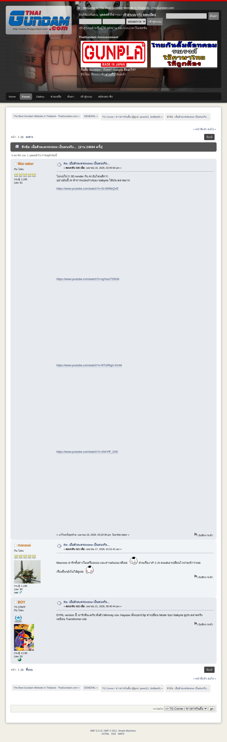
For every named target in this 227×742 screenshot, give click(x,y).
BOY (21, 602)
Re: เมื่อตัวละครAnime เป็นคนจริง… (87, 163)
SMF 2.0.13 (96, 731)
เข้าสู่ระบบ (129, 14)
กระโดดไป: (158, 709)
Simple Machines (127, 731)
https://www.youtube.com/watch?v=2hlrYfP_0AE (87, 451)
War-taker (25, 164)
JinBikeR (155, 117)
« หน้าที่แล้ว (200, 129)
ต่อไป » (212, 129)
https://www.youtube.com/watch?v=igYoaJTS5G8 (88, 279)
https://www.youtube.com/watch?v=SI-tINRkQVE (88, 188)
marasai (24, 545)
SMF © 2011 (110, 731)
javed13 (144, 117)
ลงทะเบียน (149, 14)
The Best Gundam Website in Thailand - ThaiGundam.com (39, 20)
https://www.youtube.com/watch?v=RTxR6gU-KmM (89, 365)
